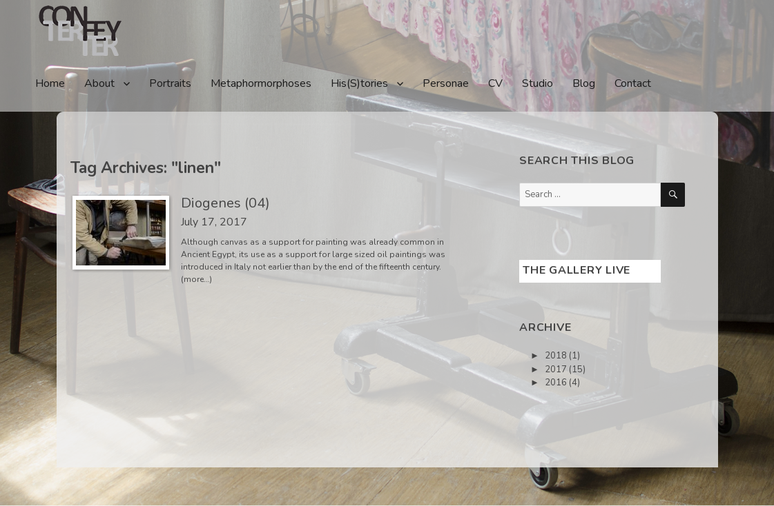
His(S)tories (359, 83)
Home (50, 83)
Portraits (170, 83)
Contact (633, 83)
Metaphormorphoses (261, 83)
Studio (537, 83)
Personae (446, 83)
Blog (583, 83)
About (99, 83)
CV (495, 83)
